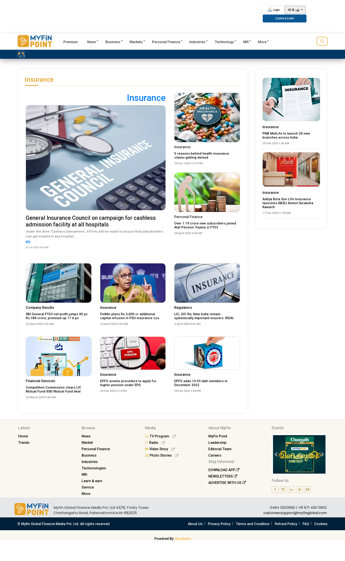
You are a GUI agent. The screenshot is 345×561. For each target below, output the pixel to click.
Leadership (217, 443)
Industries (197, 42)
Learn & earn (92, 481)
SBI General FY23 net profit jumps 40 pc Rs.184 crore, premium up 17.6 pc (57, 316)
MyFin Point (217, 436)
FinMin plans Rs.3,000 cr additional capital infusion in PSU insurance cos (129, 316)
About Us (195, 524)
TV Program (160, 436)
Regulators (183, 307)
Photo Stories (161, 455)
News (91, 42)
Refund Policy (286, 524)
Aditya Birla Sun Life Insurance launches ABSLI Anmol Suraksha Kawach (287, 203)
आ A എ (294, 10)
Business (112, 42)
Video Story (160, 449)
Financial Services (40, 381)
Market (87, 443)
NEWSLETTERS (222, 476)
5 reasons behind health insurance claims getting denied (201, 155)
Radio (155, 443)
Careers (214, 455)
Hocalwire (182, 539)
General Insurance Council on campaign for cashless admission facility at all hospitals (91, 221)
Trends (23, 443)
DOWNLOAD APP (223, 470)
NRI (246, 42)
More (262, 42)
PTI (29, 242)
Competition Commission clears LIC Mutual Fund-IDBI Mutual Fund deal (53, 389)
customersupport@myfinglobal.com (295, 512)
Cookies (321, 524)
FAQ (306, 524)
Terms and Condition (253, 524)
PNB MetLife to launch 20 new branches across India (286, 135)
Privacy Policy (219, 524)
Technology (224, 42)
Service (88, 487)
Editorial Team (219, 449)
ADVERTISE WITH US (227, 483)
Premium (70, 42)
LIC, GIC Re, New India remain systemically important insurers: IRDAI (203, 316)
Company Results (40, 307)
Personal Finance (166, 42)
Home (23, 436)
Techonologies (94, 468)
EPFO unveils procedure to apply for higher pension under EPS (128, 383)
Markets (136, 42)
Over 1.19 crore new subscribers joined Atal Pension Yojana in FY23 (205, 225)
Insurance (108, 307)
